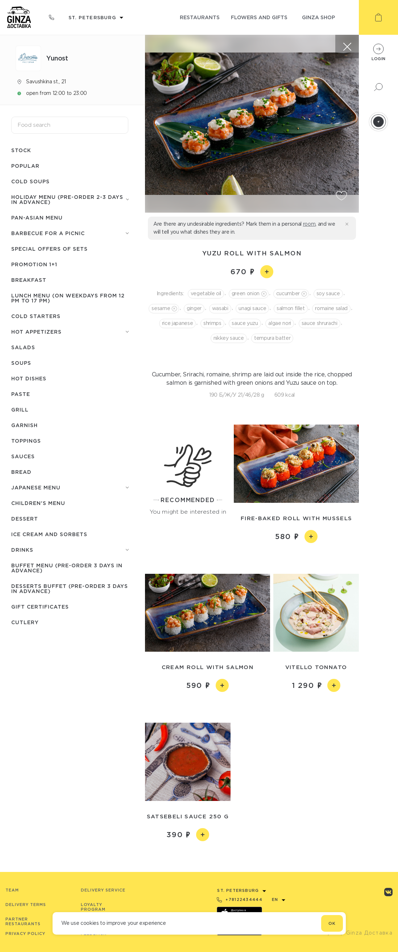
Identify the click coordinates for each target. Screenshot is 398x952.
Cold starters (36, 316)
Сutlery (25, 622)
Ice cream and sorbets (49, 534)
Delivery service (103, 890)
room (309, 224)
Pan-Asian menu (37, 217)
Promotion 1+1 (34, 264)
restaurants (200, 17)
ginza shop (318, 17)
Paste (20, 394)
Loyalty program (93, 906)
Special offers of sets (49, 248)
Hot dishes (28, 378)
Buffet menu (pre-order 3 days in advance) (67, 568)
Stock (21, 150)
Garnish (24, 425)
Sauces (23, 456)
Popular (25, 165)
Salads (23, 347)
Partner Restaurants (23, 921)
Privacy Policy (25, 933)
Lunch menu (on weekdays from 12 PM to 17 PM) (68, 298)
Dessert (24, 518)
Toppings (26, 440)
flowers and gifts (259, 17)
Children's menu (38, 503)
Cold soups (30, 181)
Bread (21, 472)
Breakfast (28, 280)
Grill (20, 409)
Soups (21, 363)
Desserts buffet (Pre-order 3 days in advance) (69, 588)
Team (12, 890)
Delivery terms (25, 904)
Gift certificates (40, 606)
